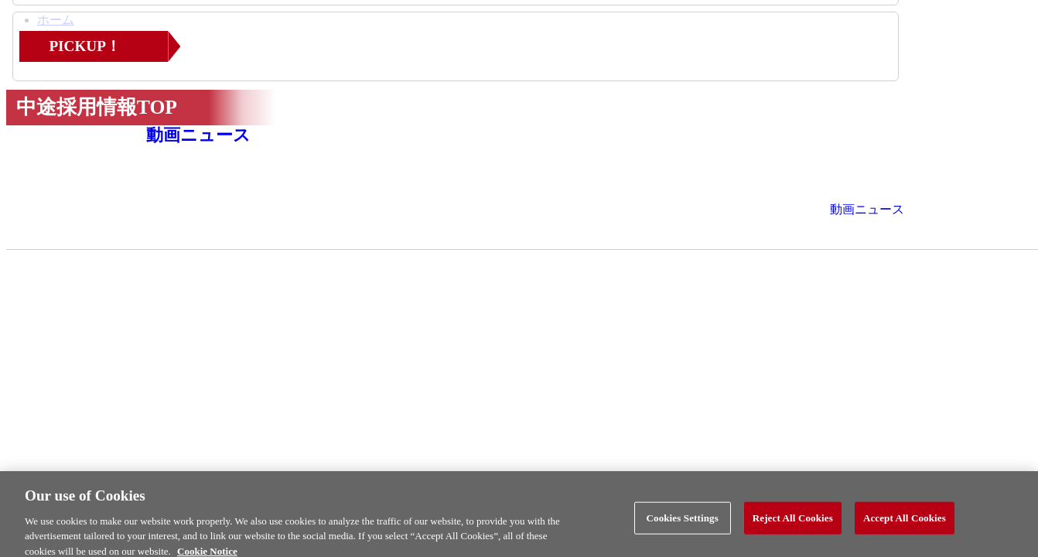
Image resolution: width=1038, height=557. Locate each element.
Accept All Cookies (904, 522)
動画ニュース (198, 135)
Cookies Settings (682, 522)
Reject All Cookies (793, 522)
